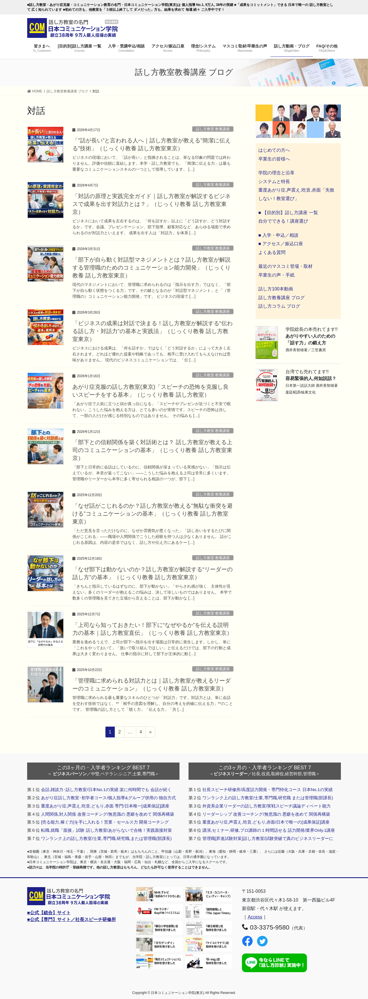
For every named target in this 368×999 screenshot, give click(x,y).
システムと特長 (274, 181)
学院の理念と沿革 (276, 172)
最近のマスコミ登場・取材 (285, 266)
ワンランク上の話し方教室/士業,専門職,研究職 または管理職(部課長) (267, 797)
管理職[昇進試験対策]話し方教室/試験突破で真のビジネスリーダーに (267, 838)
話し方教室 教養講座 (213, 129)
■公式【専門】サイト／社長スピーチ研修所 (71, 919)
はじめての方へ (274, 150)
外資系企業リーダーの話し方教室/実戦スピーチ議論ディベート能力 (266, 805)
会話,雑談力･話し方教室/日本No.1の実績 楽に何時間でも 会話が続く (106, 789)
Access (255, 917)
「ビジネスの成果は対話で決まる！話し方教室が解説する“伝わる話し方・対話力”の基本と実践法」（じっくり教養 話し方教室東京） (152, 331)
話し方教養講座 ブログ (281, 297)
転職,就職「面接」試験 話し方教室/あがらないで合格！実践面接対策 (106, 830)
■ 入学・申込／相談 (278, 235)
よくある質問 (271, 252)
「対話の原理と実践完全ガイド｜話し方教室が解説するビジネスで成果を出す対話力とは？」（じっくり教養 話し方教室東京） (151, 204)
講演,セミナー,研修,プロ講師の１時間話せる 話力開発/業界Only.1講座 (268, 830)
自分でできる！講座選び (283, 221)
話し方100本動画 (275, 288)
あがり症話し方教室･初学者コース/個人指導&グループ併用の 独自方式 (108, 797)
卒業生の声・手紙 (276, 275)
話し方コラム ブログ (279, 306)
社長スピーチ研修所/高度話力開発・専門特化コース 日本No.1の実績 (267, 789)
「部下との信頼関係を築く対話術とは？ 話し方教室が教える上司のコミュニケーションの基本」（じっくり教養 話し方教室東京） (152, 450)
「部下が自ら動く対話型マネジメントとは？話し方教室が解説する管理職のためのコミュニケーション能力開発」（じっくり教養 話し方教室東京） (151, 268)
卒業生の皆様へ (274, 159)
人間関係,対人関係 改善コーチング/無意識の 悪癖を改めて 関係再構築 (107, 814)
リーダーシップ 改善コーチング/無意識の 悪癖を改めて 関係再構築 (266, 814)
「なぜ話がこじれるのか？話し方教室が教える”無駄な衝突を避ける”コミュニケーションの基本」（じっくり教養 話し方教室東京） (152, 514)
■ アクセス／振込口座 (280, 243)
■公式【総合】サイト (49, 912)
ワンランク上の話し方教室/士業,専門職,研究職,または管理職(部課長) (106, 838)
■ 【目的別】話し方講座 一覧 (288, 212)
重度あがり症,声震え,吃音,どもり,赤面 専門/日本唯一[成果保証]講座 (105, 805)
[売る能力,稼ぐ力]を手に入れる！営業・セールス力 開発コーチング (105, 822)
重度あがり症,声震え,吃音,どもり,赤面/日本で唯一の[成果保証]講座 (266, 822)
